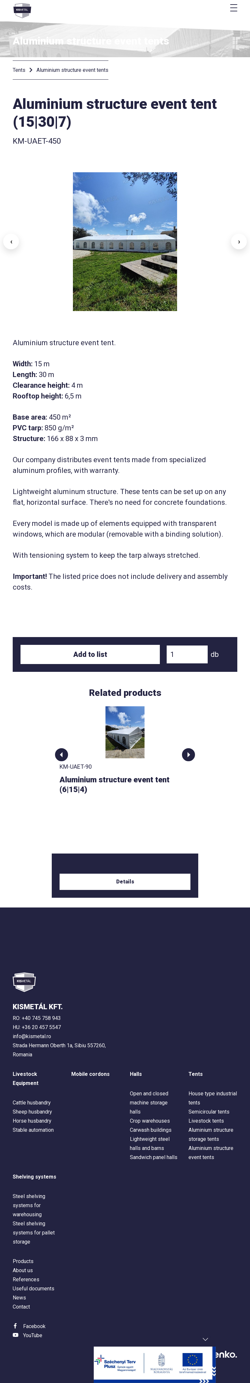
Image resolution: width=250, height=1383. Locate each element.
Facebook (34, 1326)
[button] (61, 754)
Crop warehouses (150, 1121)
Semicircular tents (208, 1112)
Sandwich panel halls (153, 1157)
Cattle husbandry (32, 1103)
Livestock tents (206, 1121)
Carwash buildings (151, 1130)
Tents (19, 70)
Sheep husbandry (32, 1112)
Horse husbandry (32, 1121)
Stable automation (33, 1130)
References (26, 1279)
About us (23, 1270)
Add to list (90, 654)
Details (125, 882)
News (19, 1298)
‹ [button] (11, 241)
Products (23, 1261)
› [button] (239, 241)
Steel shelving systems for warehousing (29, 1205)
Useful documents (33, 1288)
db (215, 654)
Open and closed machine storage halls (149, 1102)
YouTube (32, 1335)
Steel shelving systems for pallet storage (34, 1232)
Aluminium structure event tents (72, 70)
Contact (21, 1307)
